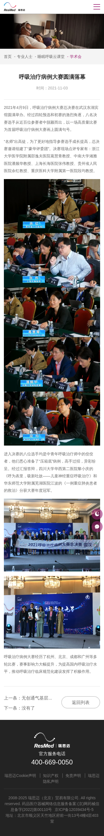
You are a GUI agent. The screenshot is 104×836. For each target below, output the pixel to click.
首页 (8, 56)
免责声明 (73, 775)
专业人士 (22, 56)
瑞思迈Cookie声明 (20, 775)
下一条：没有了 (19, 708)
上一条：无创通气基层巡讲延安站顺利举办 (46, 698)
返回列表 (81, 702)
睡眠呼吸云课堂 (49, 56)
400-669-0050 (52, 762)
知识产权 (51, 775)
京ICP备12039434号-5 (74, 809)
